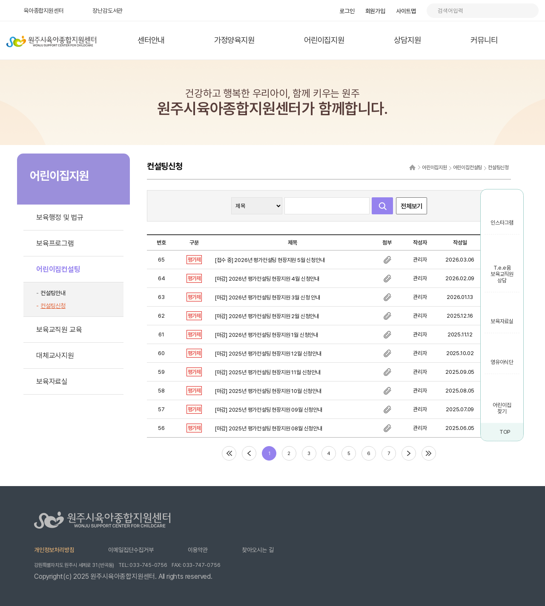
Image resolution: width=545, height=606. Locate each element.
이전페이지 (249, 453)
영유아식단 (501, 362)
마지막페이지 (429, 453)
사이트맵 (406, 11)
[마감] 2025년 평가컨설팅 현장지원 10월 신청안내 (268, 391)
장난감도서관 (107, 10)
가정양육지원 (234, 40)
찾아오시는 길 (258, 549)
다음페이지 (409, 453)
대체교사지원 (55, 355)
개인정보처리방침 (54, 549)
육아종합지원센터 (43, 10)
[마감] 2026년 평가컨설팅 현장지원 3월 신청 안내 (267, 297)
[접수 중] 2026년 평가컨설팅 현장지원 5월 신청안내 (270, 260)
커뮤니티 (483, 40)
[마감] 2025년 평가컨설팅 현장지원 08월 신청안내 (268, 428)
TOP (505, 432)
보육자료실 (501, 321)
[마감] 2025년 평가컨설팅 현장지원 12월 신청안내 (268, 353)
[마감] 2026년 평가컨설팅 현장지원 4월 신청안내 (267, 279)
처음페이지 (229, 453)
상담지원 (407, 40)
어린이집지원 (324, 40)
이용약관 (198, 549)
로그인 (346, 11)
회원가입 (375, 11)
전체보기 (411, 206)
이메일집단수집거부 (130, 549)
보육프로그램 (55, 243)
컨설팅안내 (53, 293)
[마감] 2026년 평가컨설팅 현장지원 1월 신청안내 (266, 335)
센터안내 (151, 40)
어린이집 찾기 (502, 408)
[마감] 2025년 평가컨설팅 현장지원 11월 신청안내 (268, 372)
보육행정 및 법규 (59, 217)
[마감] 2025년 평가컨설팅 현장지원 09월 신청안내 (268, 410)
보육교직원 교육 (59, 329)
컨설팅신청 (53, 305)
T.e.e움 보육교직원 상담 (501, 274)
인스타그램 (501, 222)
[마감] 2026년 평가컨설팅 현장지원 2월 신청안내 (267, 316)
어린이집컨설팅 (58, 269)
